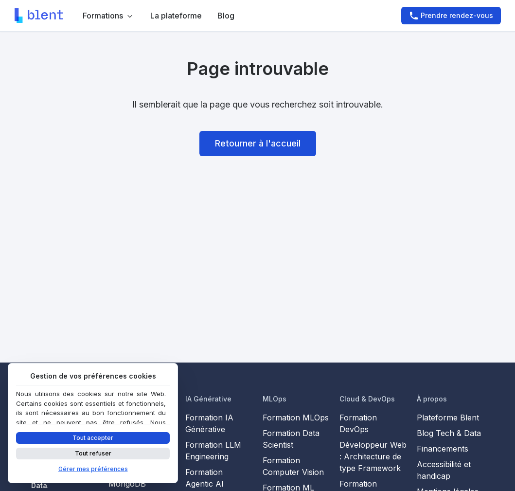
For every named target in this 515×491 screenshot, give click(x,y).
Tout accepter (92, 437)
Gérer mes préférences (93, 469)
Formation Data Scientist (291, 439)
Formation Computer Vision (293, 466)
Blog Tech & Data (449, 433)
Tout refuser (93, 453)
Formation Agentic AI (204, 478)
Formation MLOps (296, 417)
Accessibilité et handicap (444, 470)
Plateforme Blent (448, 417)
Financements (442, 449)
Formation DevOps (358, 423)
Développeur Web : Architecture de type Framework (373, 456)
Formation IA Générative (209, 423)
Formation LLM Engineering (213, 450)
